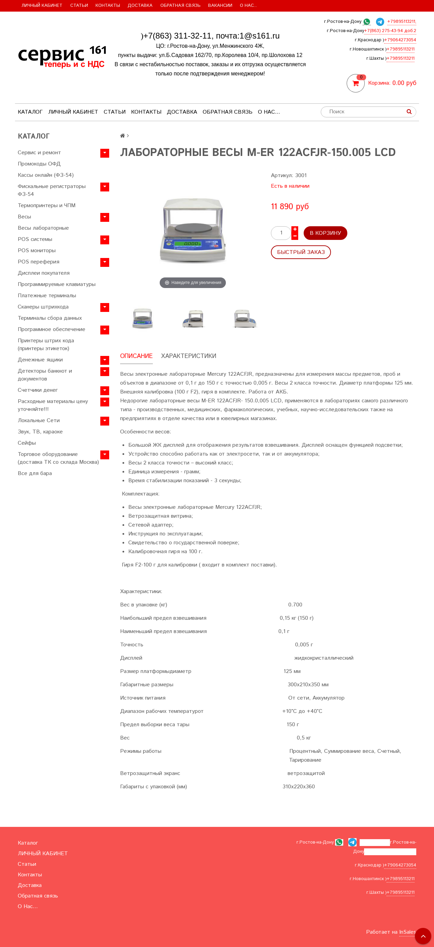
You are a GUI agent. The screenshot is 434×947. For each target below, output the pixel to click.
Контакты (108, 5)
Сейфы (27, 443)
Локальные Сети (39, 421)
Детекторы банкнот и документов (45, 375)
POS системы (35, 239)
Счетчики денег (38, 390)
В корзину (325, 233)
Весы (24, 217)
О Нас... (248, 5)
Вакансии (220, 5)
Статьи (79, 5)
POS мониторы (37, 251)
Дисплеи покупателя (44, 273)
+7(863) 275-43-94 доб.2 (390, 31)
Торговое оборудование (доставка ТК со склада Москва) (58, 458)
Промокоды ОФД (39, 164)
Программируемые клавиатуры (57, 284)
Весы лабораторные (43, 228)
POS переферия (38, 262)
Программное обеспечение (51, 329)
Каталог (30, 112)
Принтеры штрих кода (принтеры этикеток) (46, 345)
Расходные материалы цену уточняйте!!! (53, 405)
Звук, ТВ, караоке (40, 432)
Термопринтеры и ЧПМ (46, 206)
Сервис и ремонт (39, 153)
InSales (407, 932)
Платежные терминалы (47, 296)
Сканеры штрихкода (43, 307)
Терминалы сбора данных (50, 318)
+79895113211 (401, 49)
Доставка (140, 5)
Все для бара (35, 473)
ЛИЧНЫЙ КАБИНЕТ (41, 5)
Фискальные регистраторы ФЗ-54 (52, 190)
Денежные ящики (40, 360)
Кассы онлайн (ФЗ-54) (46, 175)
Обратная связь (180, 5)
